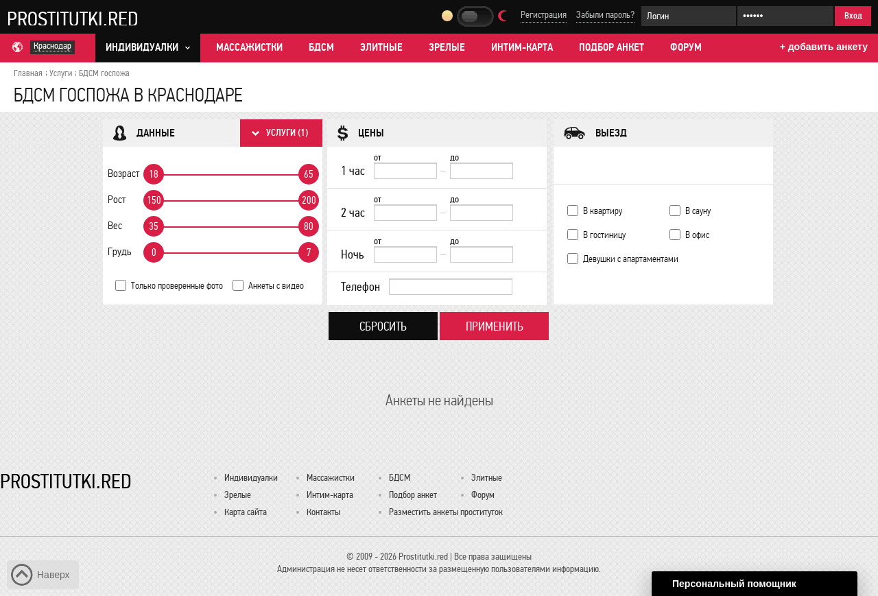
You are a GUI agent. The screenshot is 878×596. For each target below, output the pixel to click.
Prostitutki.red (73, 18)
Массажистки (249, 47)
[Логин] (688, 16)
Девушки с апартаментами (630, 259)
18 (153, 174)
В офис (697, 235)
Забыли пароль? (605, 15)
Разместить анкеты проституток (446, 512)
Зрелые (447, 47)
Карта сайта (245, 512)
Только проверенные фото (177, 285)
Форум (686, 47)
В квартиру (602, 211)
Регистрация (544, 15)
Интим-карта (522, 47)
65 (308, 174)
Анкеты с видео (276, 285)
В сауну (698, 211)
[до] (481, 171)
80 (308, 226)
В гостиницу (604, 235)
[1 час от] (405, 171)
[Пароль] (785, 16)
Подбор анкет (611, 47)
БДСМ (321, 47)
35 (153, 226)
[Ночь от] (405, 254)
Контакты (323, 512)
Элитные (381, 47)
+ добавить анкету (824, 46)
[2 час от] (405, 212)
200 (309, 200)
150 (154, 200)
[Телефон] (450, 286)
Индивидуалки (251, 478)
